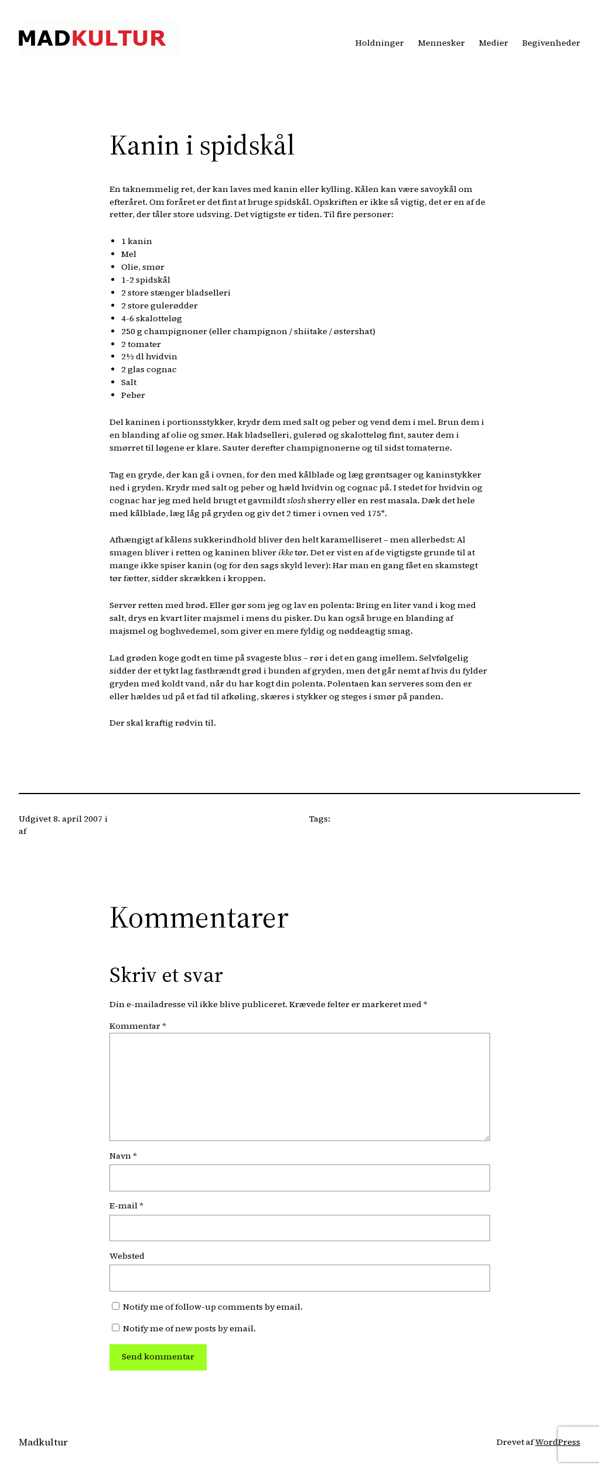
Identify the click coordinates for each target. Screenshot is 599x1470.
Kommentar (137, 1026)
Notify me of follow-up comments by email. (213, 1307)
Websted (127, 1256)
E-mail (126, 1205)
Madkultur (43, 1442)
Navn (123, 1156)
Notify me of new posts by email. (189, 1328)
